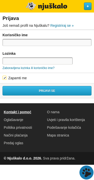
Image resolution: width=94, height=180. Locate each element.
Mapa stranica (58, 135)
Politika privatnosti (18, 128)
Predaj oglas (13, 143)
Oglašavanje (13, 120)
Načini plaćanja (16, 135)
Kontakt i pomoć (17, 112)
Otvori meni (6, 6)
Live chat (86, 172)
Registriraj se (62, 26)
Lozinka (9, 54)
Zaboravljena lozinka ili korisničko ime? (28, 68)
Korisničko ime (15, 35)
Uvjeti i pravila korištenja (66, 120)
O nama (53, 112)
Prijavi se (47, 90)
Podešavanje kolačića (64, 128)
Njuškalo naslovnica (47, 6)
